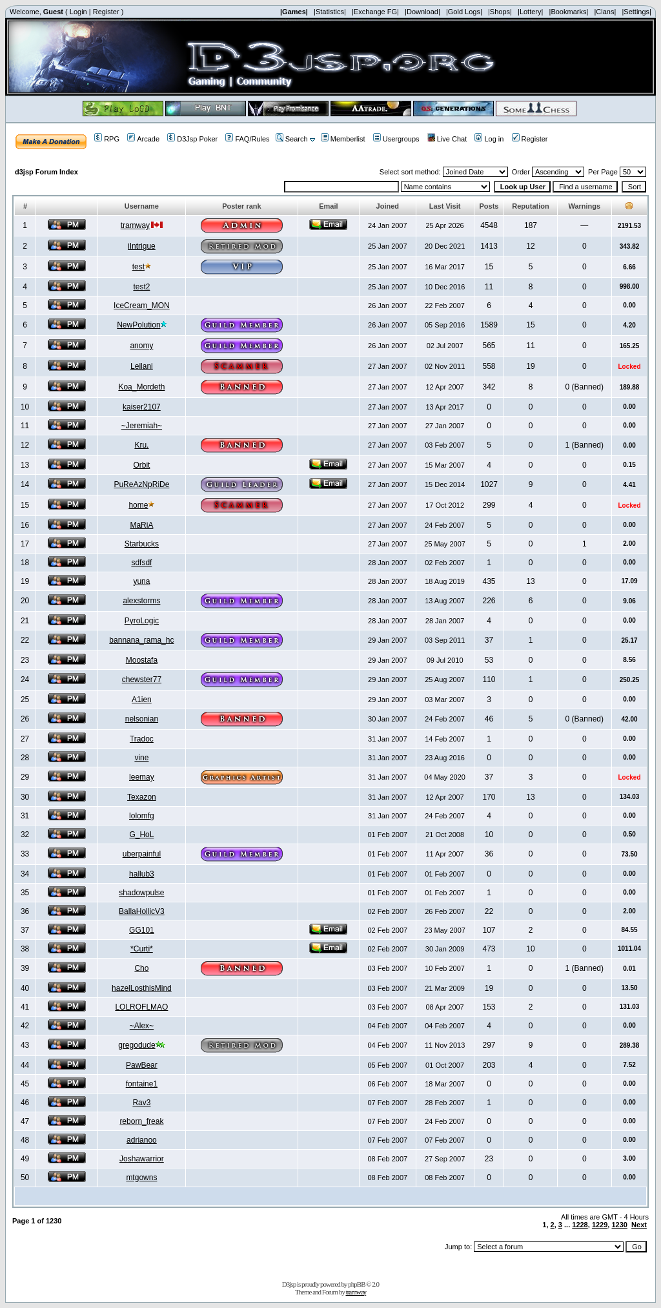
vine (141, 757)
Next (639, 1225)
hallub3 (141, 873)
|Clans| (605, 12)
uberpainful (142, 853)
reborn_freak (141, 1121)
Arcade (143, 139)
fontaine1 (142, 1083)
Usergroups (396, 139)
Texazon (141, 797)
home (138, 505)
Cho (141, 968)
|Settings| (636, 12)
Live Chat (447, 139)
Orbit (141, 465)
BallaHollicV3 (142, 911)
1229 (599, 1225)
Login (78, 12)
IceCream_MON (142, 305)
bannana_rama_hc (141, 640)
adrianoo (142, 1140)
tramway (135, 225)
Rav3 (141, 1102)
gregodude (136, 1045)
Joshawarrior (141, 1158)
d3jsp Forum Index (46, 172)
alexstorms (141, 600)
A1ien (142, 699)
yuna (141, 581)
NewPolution (138, 324)
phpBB (356, 1284)
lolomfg (141, 815)
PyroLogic (142, 620)
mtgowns (141, 1177)
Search (292, 139)
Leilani (141, 366)
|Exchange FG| (375, 12)
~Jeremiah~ (141, 425)
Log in (488, 139)
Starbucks (142, 543)
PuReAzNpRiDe (141, 484)
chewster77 (141, 679)
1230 (619, 1225)
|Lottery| (530, 12)
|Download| (422, 12)
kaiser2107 (142, 406)
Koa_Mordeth (141, 386)
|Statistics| (330, 12)
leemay (141, 777)
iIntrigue (142, 246)
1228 (579, 1225)
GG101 (141, 930)
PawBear (142, 1065)
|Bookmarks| (569, 12)
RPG (106, 139)
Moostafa (142, 660)
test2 (141, 286)
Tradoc (142, 738)
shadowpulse (141, 892)
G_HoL (141, 834)
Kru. (141, 445)
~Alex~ (142, 1025)
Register (106, 12)
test (138, 266)
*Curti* (141, 948)
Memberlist (343, 139)
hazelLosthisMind (142, 988)
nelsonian (141, 718)
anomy (141, 345)
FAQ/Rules (247, 139)
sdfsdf (141, 562)
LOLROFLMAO (141, 1007)
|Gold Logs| (464, 12)
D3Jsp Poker (192, 139)
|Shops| (500, 12)
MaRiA (141, 525)
